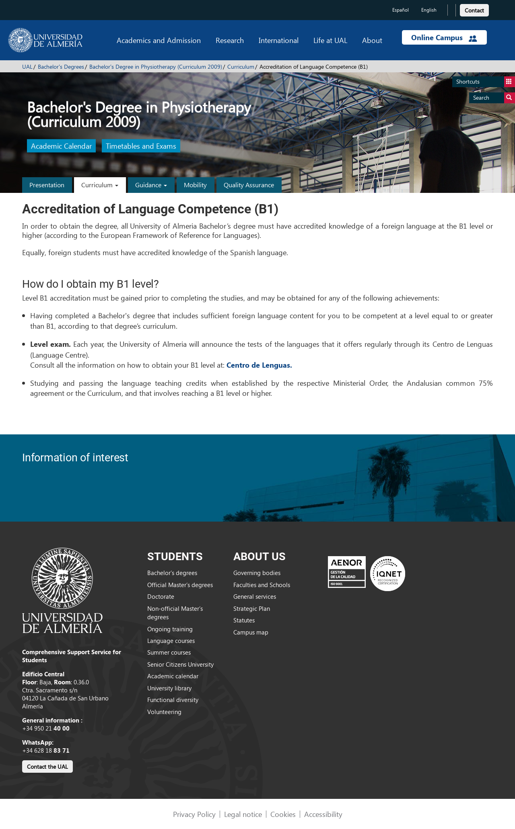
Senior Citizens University (180, 664)
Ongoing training (170, 629)
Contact (474, 10)
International (279, 40)
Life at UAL (330, 40)
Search (494, 97)
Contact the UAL (47, 766)
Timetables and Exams (141, 146)
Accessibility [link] (323, 814)
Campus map (250, 632)
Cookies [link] (283, 814)
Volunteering (164, 712)
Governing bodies (256, 573)
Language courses (171, 641)
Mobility (195, 184)
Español (400, 10)
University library (169, 688)
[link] (474, 9)
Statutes (244, 620)
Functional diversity (172, 700)
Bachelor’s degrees (172, 573)
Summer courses (169, 652)
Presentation (46, 184)
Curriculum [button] (99, 184)
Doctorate (160, 596)
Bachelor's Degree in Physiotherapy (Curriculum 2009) (155, 66)
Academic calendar (172, 676)
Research (230, 40)
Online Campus (444, 37)
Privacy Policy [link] (194, 814)
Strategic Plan (251, 608)
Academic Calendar (61, 146)
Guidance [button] (151, 184)
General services (254, 596)
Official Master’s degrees (180, 585)
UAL (27, 66)
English (429, 10)
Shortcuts (485, 81)
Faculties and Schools (261, 585)
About (372, 40)
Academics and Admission (159, 40)
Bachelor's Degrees (61, 66)
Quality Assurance (249, 184)
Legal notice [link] (243, 814)
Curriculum (240, 66)
